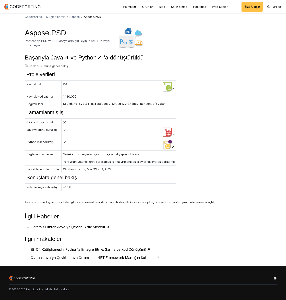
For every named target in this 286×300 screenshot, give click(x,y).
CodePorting (33, 17)
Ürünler (147, 7)
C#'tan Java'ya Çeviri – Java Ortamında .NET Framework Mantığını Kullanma (95, 257)
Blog (162, 7)
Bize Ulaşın (252, 7)
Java (60, 57)
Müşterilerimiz (55, 17)
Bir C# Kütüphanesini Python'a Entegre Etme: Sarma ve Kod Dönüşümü (90, 249)
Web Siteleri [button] (220, 7)
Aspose (74, 17)
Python (91, 57)
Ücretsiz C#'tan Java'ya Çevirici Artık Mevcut (70, 227)
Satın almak (179, 7)
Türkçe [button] (274, 7)
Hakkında (199, 7)
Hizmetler (129, 7)
